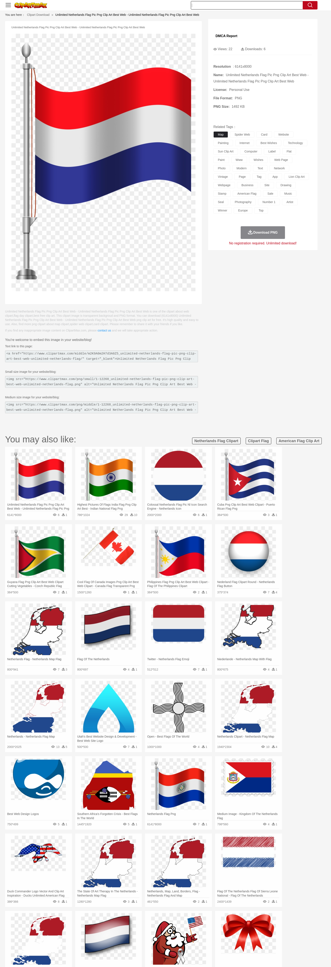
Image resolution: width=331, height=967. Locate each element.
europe (243, 210)
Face (213, 934)
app (275, 176)
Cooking (222, 947)
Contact (253, 958)
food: (45, 947)
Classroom (93, 940)
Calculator (238, 940)
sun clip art (225, 151)
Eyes (140, 934)
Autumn (68, 921)
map (221, 134)
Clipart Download (38, 14)
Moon (172, 921)
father (193, 934)
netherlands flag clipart (216, 441)
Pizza (191, 947)
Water (206, 921)
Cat (92, 928)
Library (181, 940)
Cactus (90, 921)
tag (259, 176)
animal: (46, 928)
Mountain (195, 921)
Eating (201, 947)
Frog (165, 928)
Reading (107, 940)
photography (243, 202)
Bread (211, 947)
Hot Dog (234, 947)
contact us (104, 330)
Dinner (181, 947)
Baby (66, 934)
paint (221, 160)
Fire (119, 921)
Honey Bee (177, 928)
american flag (246, 193)
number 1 (268, 202)
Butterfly (82, 928)
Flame (127, 921)
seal (221, 202)
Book (81, 940)
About (211, 958)
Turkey (257, 928)
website (283, 134)
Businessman (110, 934)
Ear (133, 934)
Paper (203, 940)
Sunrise (182, 921)
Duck (127, 928)
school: (46, 940)
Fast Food (100, 947)
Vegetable (157, 947)
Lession (251, 940)
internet (245, 143)
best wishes (268, 143)
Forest (243, 921)
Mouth (203, 934)
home (161, 934)
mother (95, 934)
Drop (233, 921)
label (271, 151)
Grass (149, 921)
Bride (75, 934)
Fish (157, 928)
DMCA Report (226, 36)
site (267, 185)
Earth (111, 921)
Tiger (248, 928)
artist (289, 202)
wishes (258, 160)
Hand (231, 934)
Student (59, 940)
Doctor (124, 934)
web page (281, 160)
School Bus (144, 940)
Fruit (111, 947)
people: (46, 934)
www (239, 160)
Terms (222, 958)
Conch (101, 921)
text (260, 168)
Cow (110, 928)
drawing (286, 185)
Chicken (100, 928)
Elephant (147, 928)
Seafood (144, 947)
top (261, 210)
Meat (120, 947)
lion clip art (296, 176)
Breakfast (57, 947)
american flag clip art (299, 441)
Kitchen (171, 947)
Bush (215, 921)
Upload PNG (281, 958)
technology (295, 143)
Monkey (208, 928)
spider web (242, 134)
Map (156, 940)
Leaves (79, 921)
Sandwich (131, 947)
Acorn (57, 921)
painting (223, 143)
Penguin (237, 928)
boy (184, 934)
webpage (224, 185)
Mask (57, 934)
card (264, 134)
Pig (228, 928)
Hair (170, 934)
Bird (72, 928)
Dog (118, 928)
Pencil (117, 940)
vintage (223, 176)
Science (192, 940)
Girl (177, 934)
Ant (56, 928)
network (279, 168)
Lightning (161, 921)
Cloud (224, 921)
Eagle (136, 928)
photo (222, 168)
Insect (189, 928)
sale (270, 193)
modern (242, 168)
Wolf (266, 928)
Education (130, 940)
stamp (222, 193)
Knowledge (168, 940)
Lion (198, 928)
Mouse (219, 928)
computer (250, 151)
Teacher (71, 940)
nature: (46, 921)
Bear (64, 928)
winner (222, 210)
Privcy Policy (237, 958)
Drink (89, 947)
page (242, 176)
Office (213, 940)
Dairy (69, 947)
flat (289, 151)
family (84, 934)
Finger (221, 934)
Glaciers (138, 921)
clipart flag (258, 441)
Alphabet (224, 940)
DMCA (266, 958)
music (288, 193)
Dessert (79, 947)
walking (150, 934)
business (247, 185)
